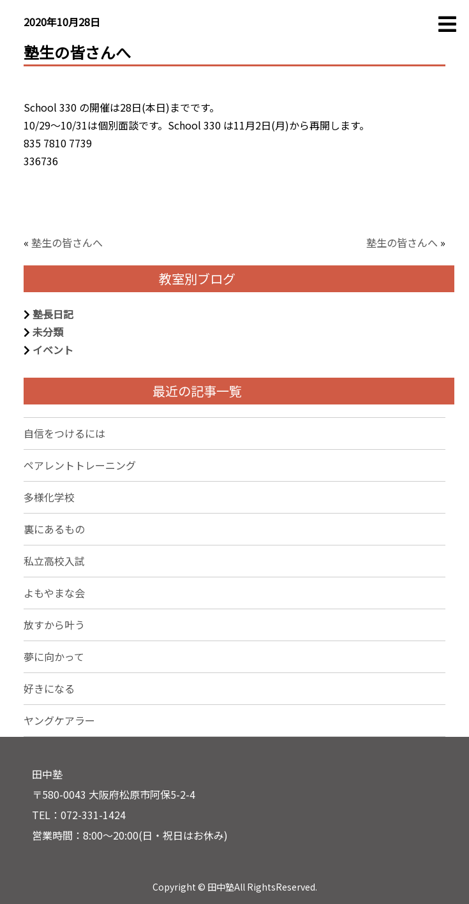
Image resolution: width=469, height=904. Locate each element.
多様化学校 (49, 497)
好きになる (49, 688)
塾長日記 (53, 314)
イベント (53, 349)
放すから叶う (54, 624)
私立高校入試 (54, 560)
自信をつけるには (64, 433)
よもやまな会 (54, 592)
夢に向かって (54, 656)
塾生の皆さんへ (67, 242)
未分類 (48, 331)
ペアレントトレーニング (80, 465)
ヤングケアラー (59, 720)
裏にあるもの (54, 529)
